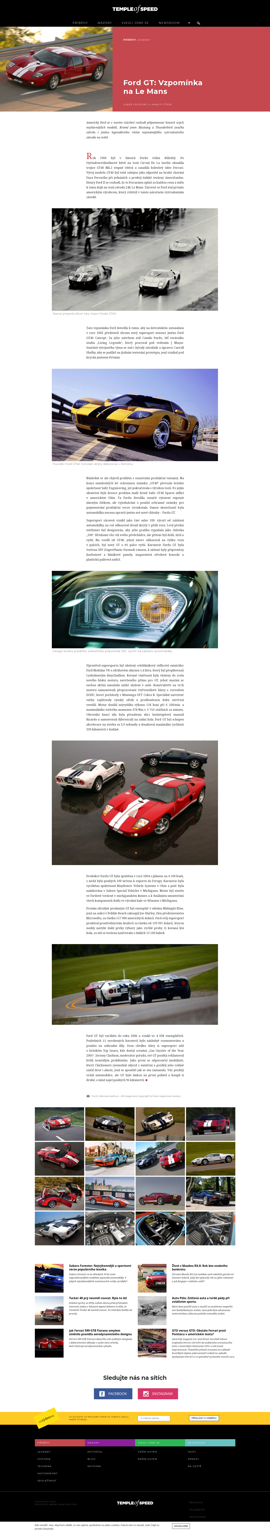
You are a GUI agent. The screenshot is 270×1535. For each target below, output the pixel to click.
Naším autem (147, 1459)
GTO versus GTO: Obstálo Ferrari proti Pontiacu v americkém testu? (199, 1332)
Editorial (95, 1451)
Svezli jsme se (135, 23)
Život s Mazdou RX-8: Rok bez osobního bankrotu (200, 1267)
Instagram (158, 1394)
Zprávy (193, 1459)
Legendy (143, 39)
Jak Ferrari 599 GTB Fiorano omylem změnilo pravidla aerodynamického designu (100, 1332)
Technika (45, 1466)
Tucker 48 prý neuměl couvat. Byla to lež (98, 1298)
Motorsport (48, 1473)
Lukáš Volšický (135, 104)
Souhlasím (181, 1526)
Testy (192, 1451)
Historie (44, 1459)
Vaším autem (147, 1451)
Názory (105, 23)
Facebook (113, 1394)
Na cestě (195, 1466)
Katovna (94, 1466)
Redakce (196, 1502)
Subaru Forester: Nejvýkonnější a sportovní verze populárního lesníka (100, 1267)
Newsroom (169, 23)
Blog (92, 1459)
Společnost (47, 1480)
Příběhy (80, 23)
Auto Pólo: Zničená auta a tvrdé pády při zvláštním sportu (201, 1300)
